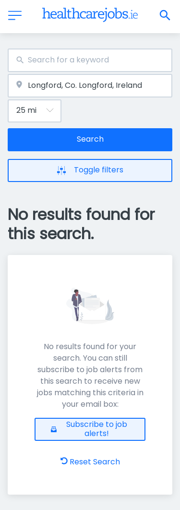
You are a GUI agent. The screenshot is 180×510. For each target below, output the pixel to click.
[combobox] (90, 60)
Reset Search (90, 461)
